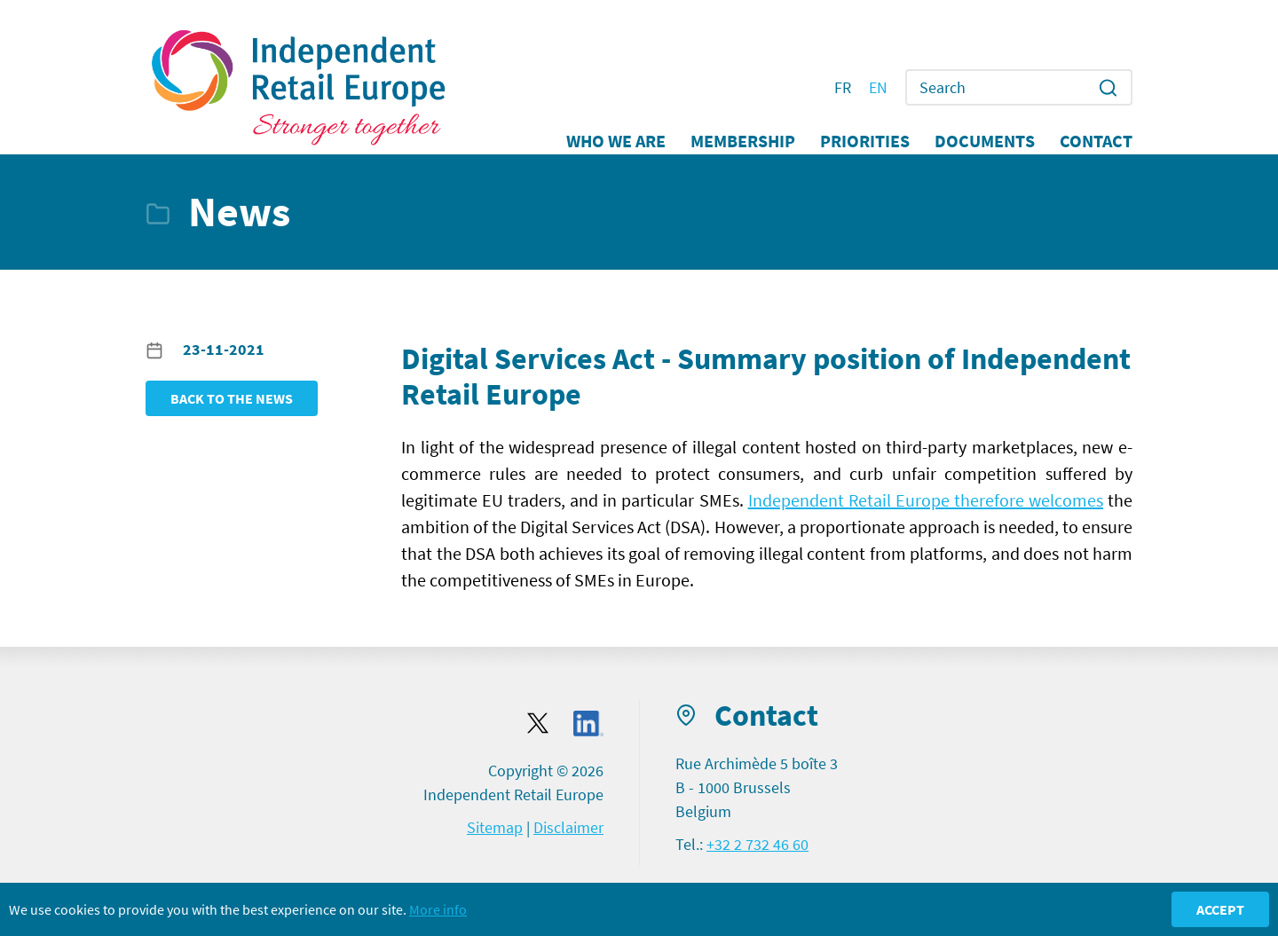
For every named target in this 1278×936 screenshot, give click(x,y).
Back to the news (231, 398)
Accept (1220, 909)
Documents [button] (985, 141)
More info (438, 909)
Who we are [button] (616, 141)
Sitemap (495, 827)
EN (878, 88)
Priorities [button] (865, 141)
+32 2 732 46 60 (757, 844)
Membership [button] (742, 141)
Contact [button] (1096, 141)
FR (842, 88)
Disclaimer (568, 827)
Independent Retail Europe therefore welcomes (925, 500)
